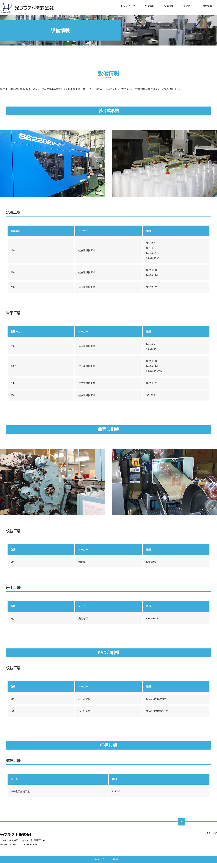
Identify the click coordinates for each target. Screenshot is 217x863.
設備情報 (169, 6)
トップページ (128, 6)
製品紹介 (188, 6)
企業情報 (149, 6)
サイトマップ (210, 832)
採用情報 (207, 6)
